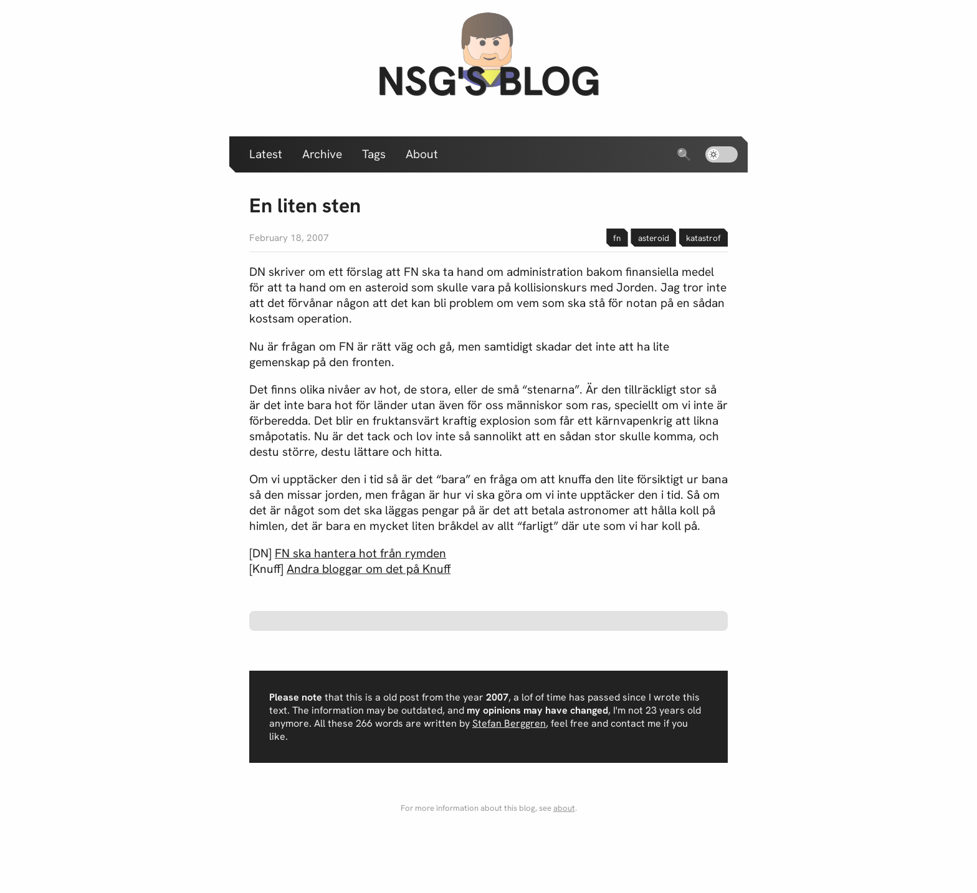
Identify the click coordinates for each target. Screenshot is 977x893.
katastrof (703, 237)
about (564, 808)
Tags (374, 154)
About (422, 154)
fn (617, 237)
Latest (265, 154)
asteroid (653, 237)
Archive (322, 154)
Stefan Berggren (509, 723)
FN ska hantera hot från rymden (360, 553)
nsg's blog (488, 80)
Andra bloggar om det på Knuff (368, 569)
